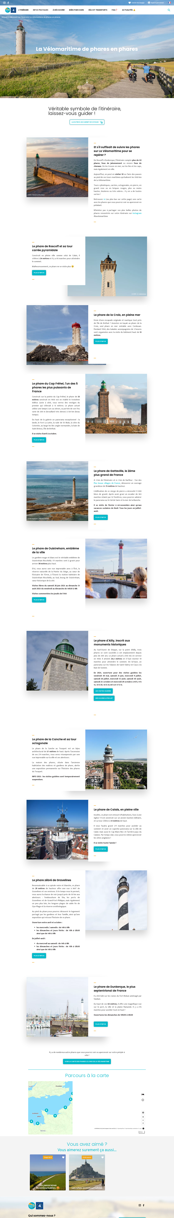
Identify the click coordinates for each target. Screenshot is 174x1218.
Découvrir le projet (104, 698)
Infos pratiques (40, 10)
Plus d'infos (39, 273)
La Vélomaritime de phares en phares (45, 17)
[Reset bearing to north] (143, 1123)
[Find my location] (143, 1112)
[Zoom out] (143, 1120)
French (169, 2)
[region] (87, 1108)
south (87, 81)
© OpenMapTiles (120, 1128)
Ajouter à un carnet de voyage (85, 122)
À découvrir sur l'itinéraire (18, 17)
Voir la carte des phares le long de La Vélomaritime (87, 1061)
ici (104, 199)
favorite (63, 1157)
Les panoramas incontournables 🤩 (48, 1183)
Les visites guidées (103, 691)
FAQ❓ (115, 10)
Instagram (137, 213)
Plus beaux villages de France (107, 483)
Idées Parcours (76, 10)
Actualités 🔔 (128, 10)
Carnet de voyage (138, 2)
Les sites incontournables (87, 1183)
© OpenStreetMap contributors (131, 1128)
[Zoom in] (143, 1117)
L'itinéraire (23, 10)
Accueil (5, 17)
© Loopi (140, 1128)
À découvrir (59, 10)
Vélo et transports (97, 10)
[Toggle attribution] (143, 1128)
